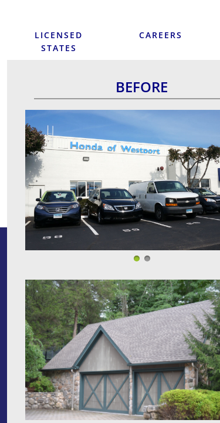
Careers (160, 35)
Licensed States (59, 41)
